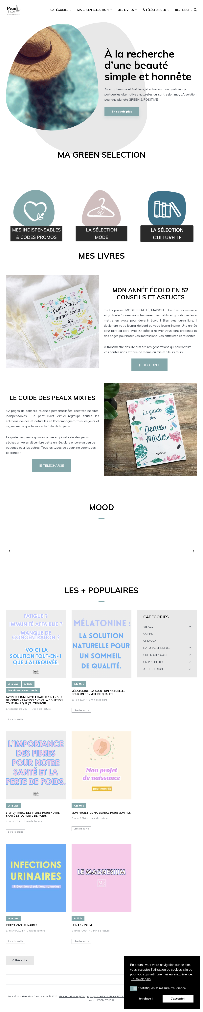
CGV (82, 996)
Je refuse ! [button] (145, 998)
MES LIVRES (126, 10)
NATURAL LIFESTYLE (156, 648)
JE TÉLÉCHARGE (51, 465)
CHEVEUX (149, 640)
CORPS (148, 634)
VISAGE (148, 626)
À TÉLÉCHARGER (154, 10)
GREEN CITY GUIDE (155, 655)
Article (28, 684)
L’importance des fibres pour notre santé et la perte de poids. (33, 814)
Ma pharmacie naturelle (22, 690)
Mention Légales (69, 996)
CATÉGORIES (59, 10)
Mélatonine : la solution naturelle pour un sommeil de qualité (98, 692)
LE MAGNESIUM (82, 925)
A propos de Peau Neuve (102, 996)
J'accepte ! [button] (178, 998)
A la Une (13, 684)
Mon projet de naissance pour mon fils (101, 812)
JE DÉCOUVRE (149, 365)
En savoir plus (122, 111)
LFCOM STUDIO (105, 1000)
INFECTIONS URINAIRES (21, 925)
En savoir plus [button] (141, 979)
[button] (9, 551)
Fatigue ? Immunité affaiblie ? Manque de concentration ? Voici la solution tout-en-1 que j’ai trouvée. (34, 700)
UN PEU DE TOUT (154, 662)
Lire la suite (15, 719)
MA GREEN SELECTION (93, 10)
